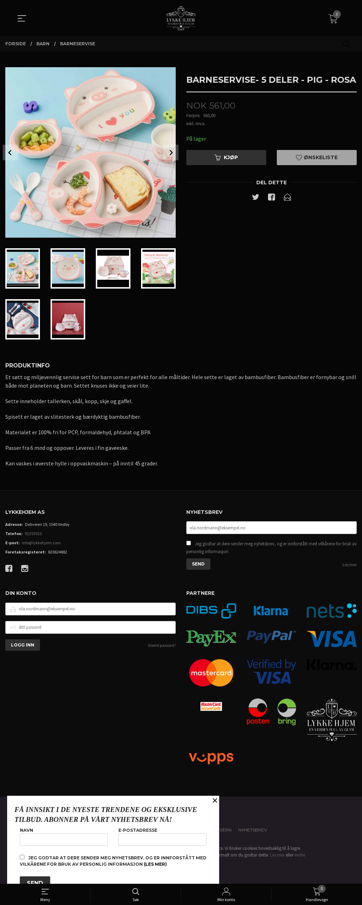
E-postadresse (162, 836)
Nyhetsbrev (252, 830)
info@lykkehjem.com (41, 542)
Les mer (350, 564)
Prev (10, 152)
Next (171, 152)
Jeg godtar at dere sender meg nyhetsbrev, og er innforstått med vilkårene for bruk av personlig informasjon (271, 548)
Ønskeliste (317, 157)
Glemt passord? (162, 645)
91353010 (33, 533)
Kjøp (226, 157)
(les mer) (155, 864)
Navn (64, 836)
